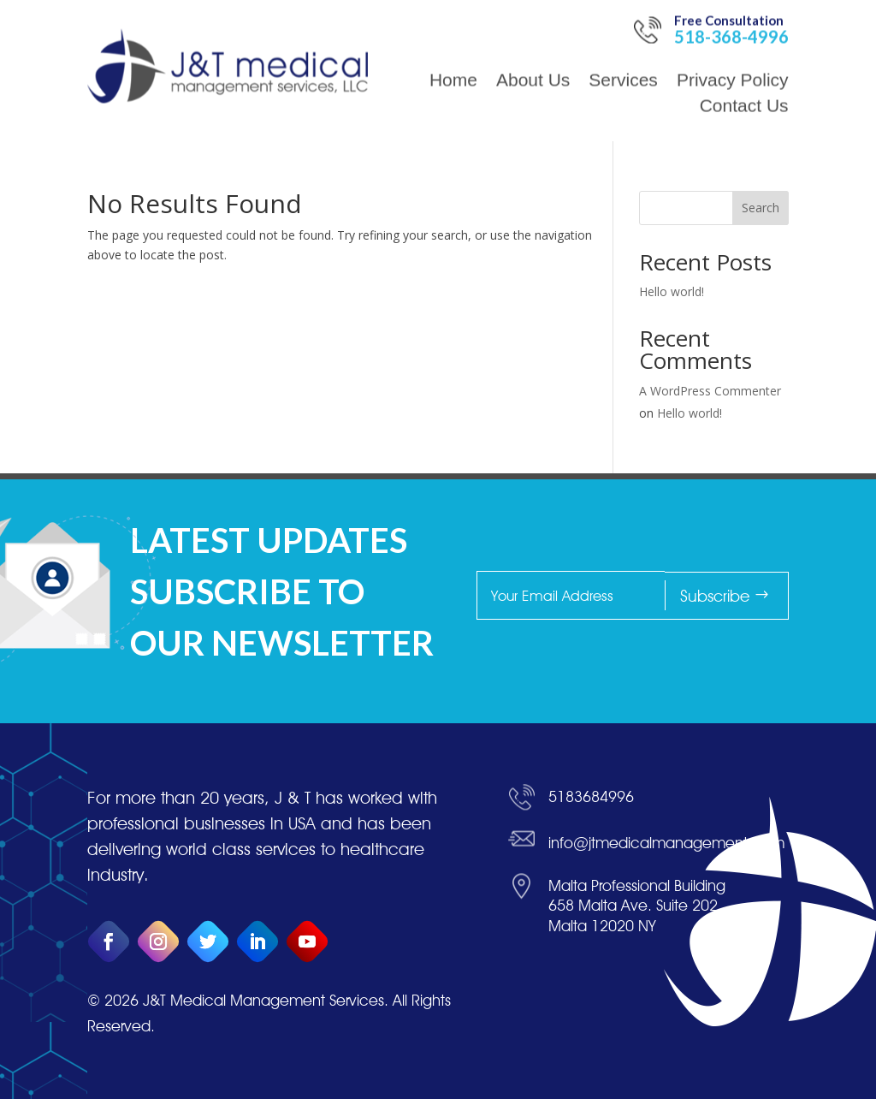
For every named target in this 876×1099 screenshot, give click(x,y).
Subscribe (821, 595)
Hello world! (671, 291)
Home (453, 42)
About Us (533, 42)
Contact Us (744, 67)
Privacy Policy (733, 42)
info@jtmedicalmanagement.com (666, 1049)
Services (623, 42)
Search (760, 207)
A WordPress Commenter (710, 391)
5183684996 (591, 1003)
